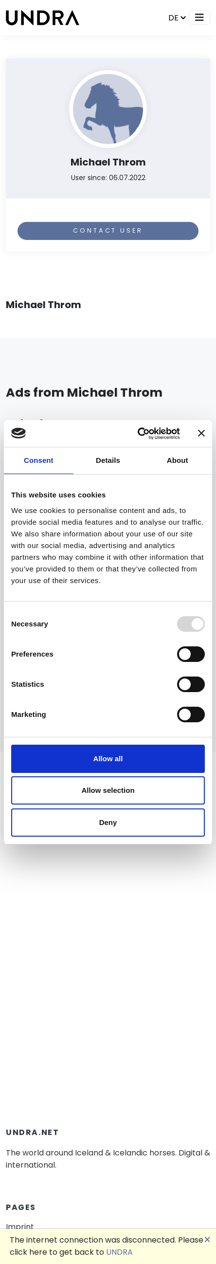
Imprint (20, 1226)
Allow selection (107, 790)
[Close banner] (201, 433)
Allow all (108, 758)
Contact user (108, 230)
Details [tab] (108, 460)
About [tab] (177, 460)
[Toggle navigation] (199, 17)
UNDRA (119, 1252)
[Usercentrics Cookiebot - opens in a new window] (137, 433)
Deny (108, 822)
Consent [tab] (39, 460)
